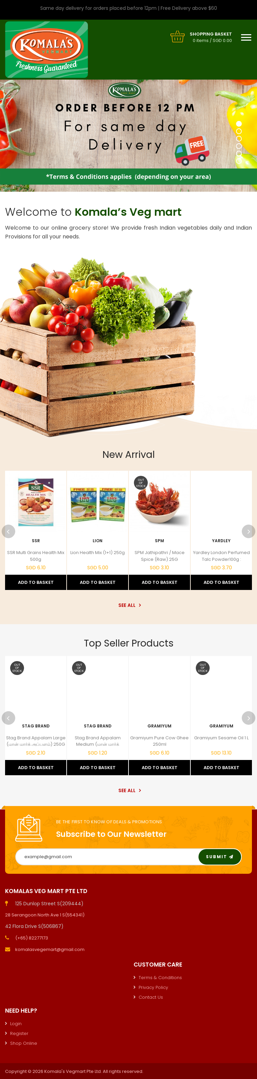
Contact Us (151, 997)
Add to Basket (36, 582)
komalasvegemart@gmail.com (50, 949)
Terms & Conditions (160, 977)
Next (248, 531)
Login (16, 1023)
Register (19, 1033)
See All (128, 605)
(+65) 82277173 (31, 938)
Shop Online (23, 1043)
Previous (8, 531)
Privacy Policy (153, 987)
